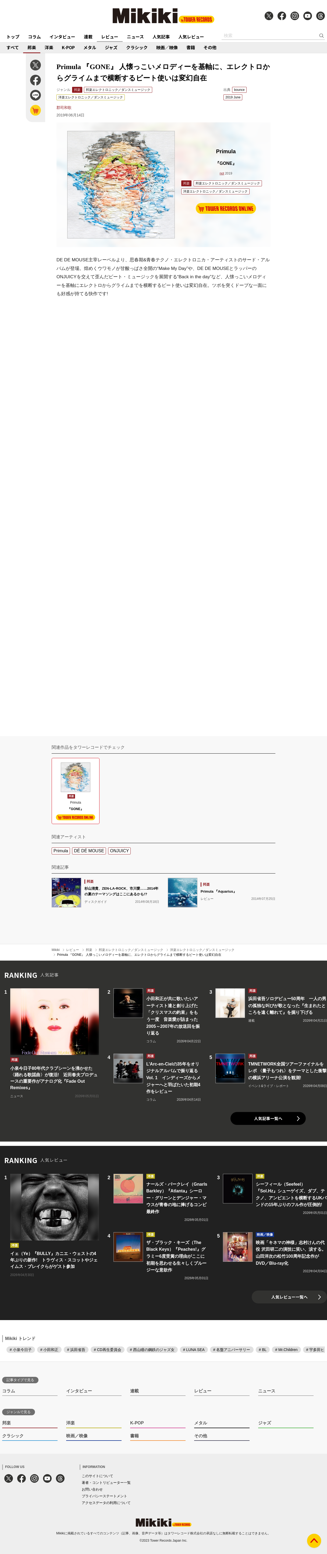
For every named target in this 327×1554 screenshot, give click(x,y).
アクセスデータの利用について (106, 1503)
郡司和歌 (64, 107)
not (222, 173)
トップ (12, 36)
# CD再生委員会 (107, 1350)
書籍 (190, 47)
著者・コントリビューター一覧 (106, 1482)
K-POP (68, 47)
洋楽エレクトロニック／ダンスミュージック (90, 97)
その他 (210, 47)
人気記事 (161, 36)
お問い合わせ (92, 1489)
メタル (89, 47)
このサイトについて (97, 1476)
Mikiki (56, 950)
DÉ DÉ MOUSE (89, 851)
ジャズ (111, 47)
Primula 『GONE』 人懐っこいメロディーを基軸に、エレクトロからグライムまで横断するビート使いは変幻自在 (139, 955)
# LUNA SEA (194, 1350)
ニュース (135, 36)
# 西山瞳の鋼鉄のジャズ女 (152, 1350)
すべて (12, 47)
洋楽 (49, 47)
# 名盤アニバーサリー (231, 1350)
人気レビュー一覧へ (289, 1297)
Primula (61, 851)
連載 (88, 36)
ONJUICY (119, 851)
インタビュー (62, 36)
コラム (34, 36)
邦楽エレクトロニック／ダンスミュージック (118, 90)
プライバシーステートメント (104, 1496)
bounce (239, 90)
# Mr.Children (286, 1350)
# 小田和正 (49, 1350)
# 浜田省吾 (76, 1350)
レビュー (109, 36)
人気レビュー (191, 36)
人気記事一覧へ (268, 1118)
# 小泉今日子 (21, 1350)
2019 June (232, 97)
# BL (263, 1350)
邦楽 (31, 47)
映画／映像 (167, 47)
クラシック (137, 47)
